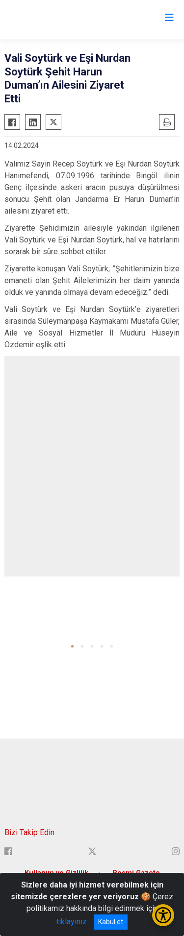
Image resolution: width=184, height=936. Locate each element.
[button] (72, 646)
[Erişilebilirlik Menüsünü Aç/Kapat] (163, 915)
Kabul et (110, 922)
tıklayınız (71, 921)
